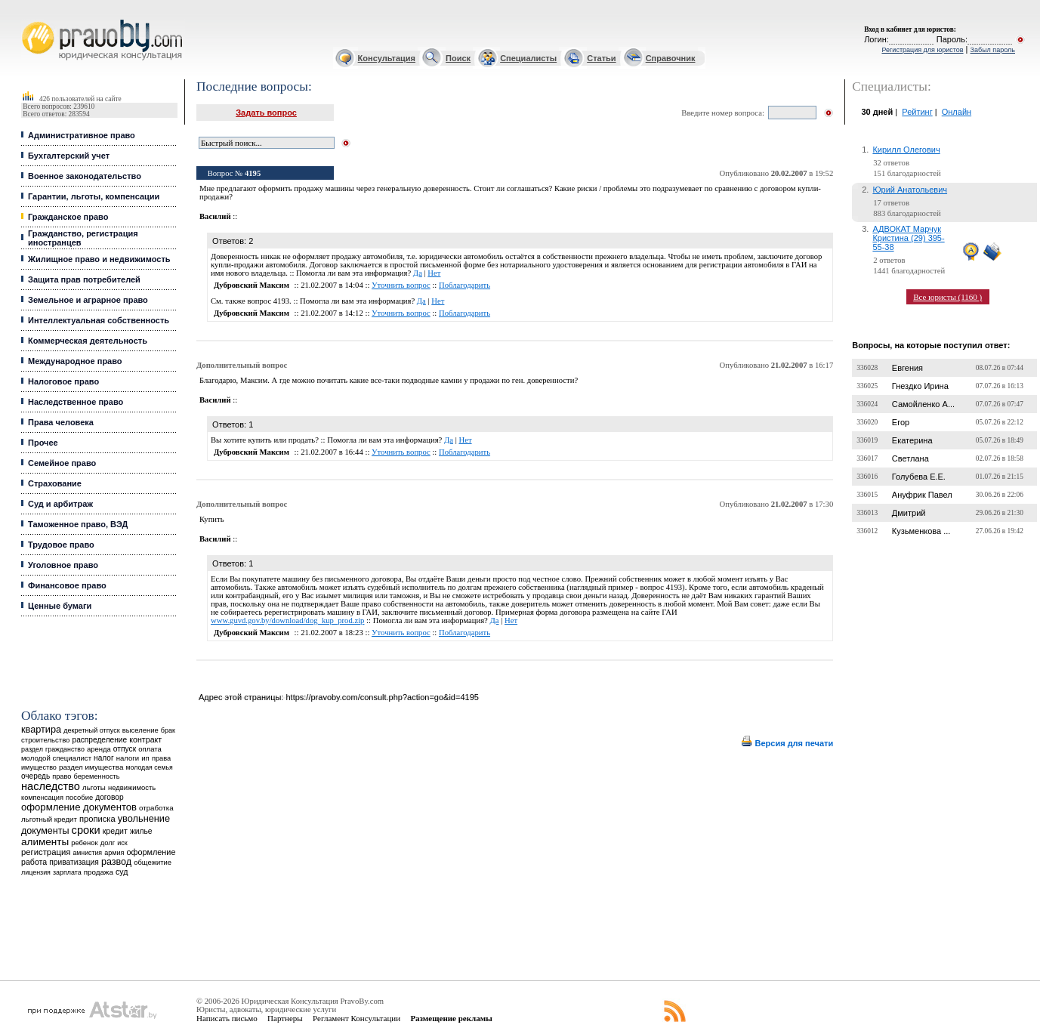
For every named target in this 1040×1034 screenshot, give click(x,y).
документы (45, 831)
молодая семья (148, 767)
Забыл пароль (993, 50)
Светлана (910, 458)
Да (417, 273)
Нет (433, 273)
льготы (94, 787)
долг (108, 842)
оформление (150, 852)
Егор (900, 422)
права (161, 758)
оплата (150, 749)
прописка (97, 818)
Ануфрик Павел (922, 494)
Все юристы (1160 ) (947, 296)
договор (109, 797)
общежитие (152, 862)
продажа (98, 872)
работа (34, 861)
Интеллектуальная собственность (98, 320)
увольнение (144, 818)
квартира (41, 729)
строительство (45, 740)
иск (122, 843)
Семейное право (62, 463)
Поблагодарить (464, 285)
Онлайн (956, 111)
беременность (97, 776)
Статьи (601, 58)
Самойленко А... (923, 404)
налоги (127, 758)
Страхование (55, 483)
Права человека (61, 422)
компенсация (42, 797)
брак (168, 730)
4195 (253, 173)
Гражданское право (68, 216)
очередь (35, 776)
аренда (99, 749)
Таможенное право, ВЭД (78, 524)
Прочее (43, 442)
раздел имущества (91, 767)
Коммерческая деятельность (87, 340)
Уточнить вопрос (401, 285)
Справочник (671, 58)
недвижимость (132, 787)
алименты (45, 841)
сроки (86, 830)
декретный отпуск (91, 730)
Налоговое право (63, 381)
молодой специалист (56, 758)
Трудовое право (61, 544)
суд (122, 871)
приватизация (74, 862)
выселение (140, 730)
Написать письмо (227, 1018)
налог (104, 758)
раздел (32, 749)
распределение (100, 740)
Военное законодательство (84, 176)
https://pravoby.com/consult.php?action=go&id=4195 (381, 697)
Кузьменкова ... (921, 531)
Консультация (386, 58)
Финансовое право (67, 585)
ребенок (84, 842)
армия (114, 853)
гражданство (65, 749)
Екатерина (912, 440)
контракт (145, 739)
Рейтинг (917, 111)
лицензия (36, 872)
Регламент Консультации (356, 1018)
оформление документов (79, 807)
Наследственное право (75, 401)
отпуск (124, 749)
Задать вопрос (266, 112)
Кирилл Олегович (906, 149)
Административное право (81, 135)
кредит (115, 830)
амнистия (87, 853)
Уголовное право (63, 564)
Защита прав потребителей (84, 279)
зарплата (67, 872)
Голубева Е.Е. (919, 476)
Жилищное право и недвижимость (99, 259)
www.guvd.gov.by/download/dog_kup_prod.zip (287, 620)
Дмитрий (909, 512)
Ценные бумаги (59, 605)
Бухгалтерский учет (69, 155)
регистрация (45, 852)
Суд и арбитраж (60, 503)
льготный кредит (49, 819)
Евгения (907, 367)
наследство (50, 786)
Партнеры (285, 1018)
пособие (79, 797)
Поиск (458, 58)
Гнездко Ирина (920, 385)
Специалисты (528, 58)
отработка (156, 808)
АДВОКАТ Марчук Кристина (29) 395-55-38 (908, 238)
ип (145, 758)
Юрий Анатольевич (909, 189)
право (61, 776)
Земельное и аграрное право (88, 299)
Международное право (75, 361)
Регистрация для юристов (922, 50)
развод (116, 862)
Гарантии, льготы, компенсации (93, 196)
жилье (141, 831)
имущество (39, 767)
